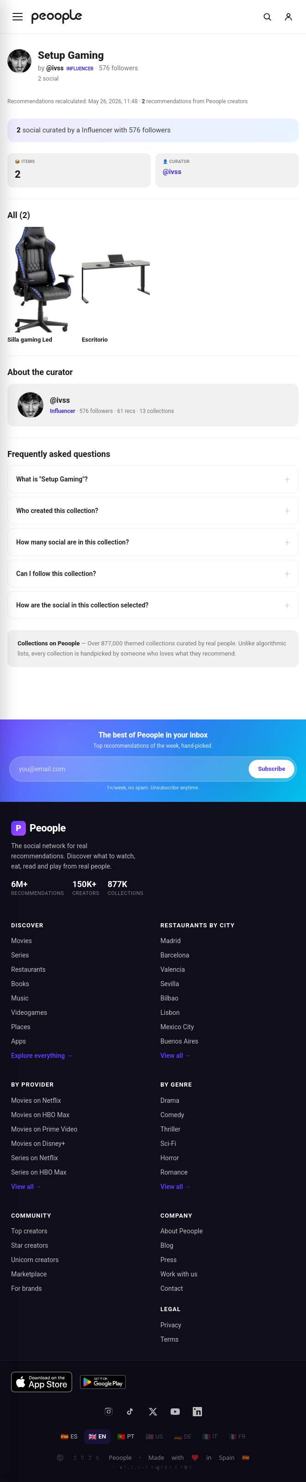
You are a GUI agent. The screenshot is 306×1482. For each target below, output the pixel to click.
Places (21, 1027)
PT (125, 1436)
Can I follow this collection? (153, 574)
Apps (18, 1041)
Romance (174, 1172)
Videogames (29, 1012)
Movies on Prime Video (44, 1129)
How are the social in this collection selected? (153, 605)
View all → (175, 1055)
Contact (171, 1288)
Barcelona (174, 955)
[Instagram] (108, 1411)
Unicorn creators (35, 1259)
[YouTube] (175, 1411)
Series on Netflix (34, 1158)
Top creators (29, 1231)
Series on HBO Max (39, 1172)
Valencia (172, 969)
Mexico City (177, 1027)
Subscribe (271, 768)
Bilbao (169, 998)
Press (168, 1259)
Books (20, 984)
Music (20, 998)
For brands (26, 1288)
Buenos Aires (179, 1041)
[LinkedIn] (197, 1411)
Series (20, 955)
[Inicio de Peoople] (56, 16)
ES (69, 1436)
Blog (166, 1245)
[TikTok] (131, 1411)
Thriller (170, 1129)
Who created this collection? (153, 511)
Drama (169, 1100)
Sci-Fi (168, 1143)
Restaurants (28, 969)
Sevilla (169, 984)
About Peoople (181, 1231)
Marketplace (29, 1274)
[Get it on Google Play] (103, 1382)
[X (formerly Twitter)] (153, 1411)
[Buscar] (267, 16)
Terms (169, 1339)
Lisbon (170, 1012)
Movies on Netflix (36, 1100)
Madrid (170, 940)
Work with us (178, 1274)
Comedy (172, 1115)
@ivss (55, 68)
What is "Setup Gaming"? (153, 479)
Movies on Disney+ (38, 1143)
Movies (21, 940)
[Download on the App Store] (41, 1382)
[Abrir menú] (17, 16)
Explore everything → (42, 1055)
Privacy (170, 1325)
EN (97, 1436)
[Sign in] (288, 16)
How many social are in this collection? (153, 542)
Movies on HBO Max (40, 1115)
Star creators (29, 1245)
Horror (169, 1158)
